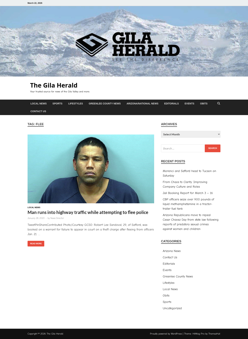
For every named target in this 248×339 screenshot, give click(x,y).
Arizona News (171, 251)
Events (189, 103)
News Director (57, 218)
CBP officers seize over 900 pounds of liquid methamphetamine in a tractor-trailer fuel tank (188, 204)
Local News (38, 103)
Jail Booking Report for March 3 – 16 (188, 193)
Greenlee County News (105, 103)
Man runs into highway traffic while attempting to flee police (88, 212)
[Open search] (218, 104)
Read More (35, 243)
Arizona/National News (142, 103)
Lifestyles (75, 103)
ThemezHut (214, 333)
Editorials (171, 103)
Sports (58, 103)
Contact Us (38, 111)
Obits (204, 103)
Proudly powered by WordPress (166, 333)
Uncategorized (172, 308)
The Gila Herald (54, 85)
